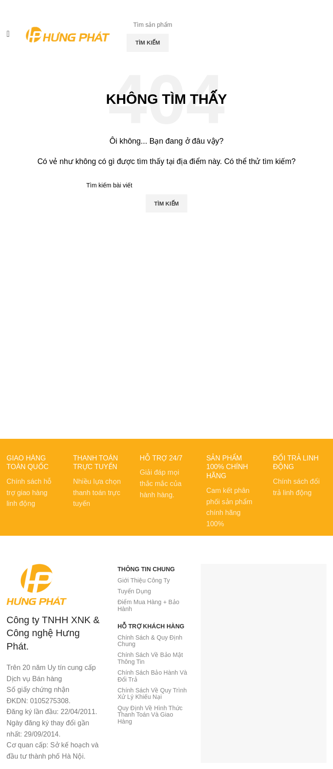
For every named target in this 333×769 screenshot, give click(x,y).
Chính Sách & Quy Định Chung (150, 640)
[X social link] (158, 6)
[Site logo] (68, 33)
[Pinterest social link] (167, 6)
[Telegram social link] (183, 6)
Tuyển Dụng (134, 591)
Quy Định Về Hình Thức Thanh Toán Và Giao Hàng (150, 715)
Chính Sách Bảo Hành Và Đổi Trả (152, 675)
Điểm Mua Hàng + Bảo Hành (148, 605)
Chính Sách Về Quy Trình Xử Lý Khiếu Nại (152, 693)
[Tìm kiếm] (193, 25)
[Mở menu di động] (8, 33)
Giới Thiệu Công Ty (144, 580)
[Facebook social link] (151, 6)
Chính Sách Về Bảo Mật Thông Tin (150, 658)
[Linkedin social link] (174, 6)
